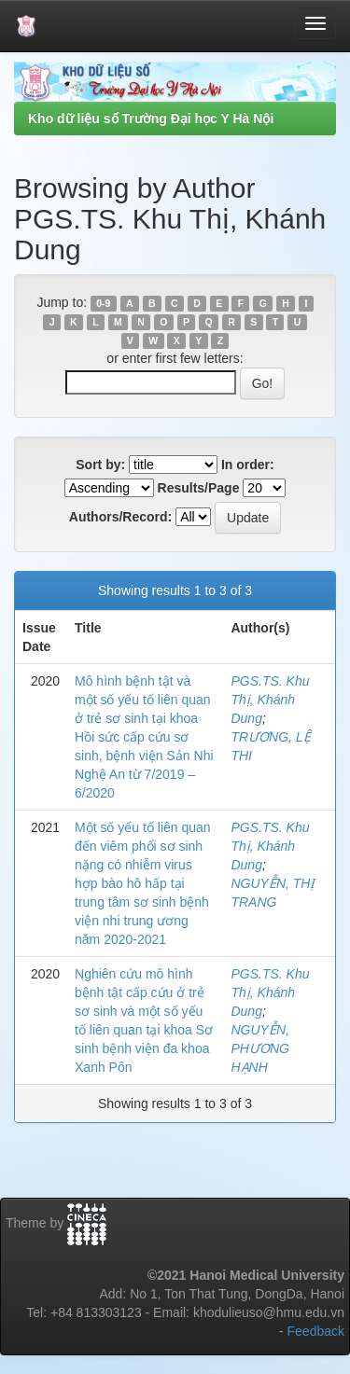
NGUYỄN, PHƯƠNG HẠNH (259, 1048)
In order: (247, 464)
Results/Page (199, 487)
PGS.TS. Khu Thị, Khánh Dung (270, 699)
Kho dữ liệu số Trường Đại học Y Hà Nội (150, 118)
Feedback (315, 1331)
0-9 (103, 303)
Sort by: (100, 464)
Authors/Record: (120, 516)
